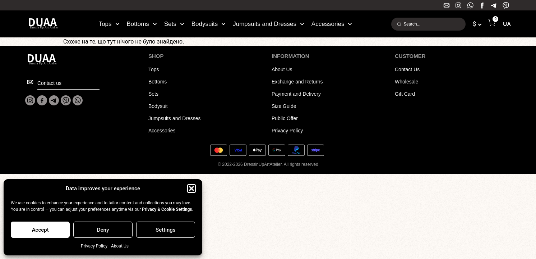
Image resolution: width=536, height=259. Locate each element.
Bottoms (141, 24)
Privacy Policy (94, 246)
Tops (109, 24)
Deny (103, 230)
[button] (191, 188)
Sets (174, 24)
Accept (40, 230)
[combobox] (428, 24)
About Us (120, 246)
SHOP (156, 56)
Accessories (331, 24)
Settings (166, 230)
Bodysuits (208, 24)
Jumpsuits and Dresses (268, 24)
